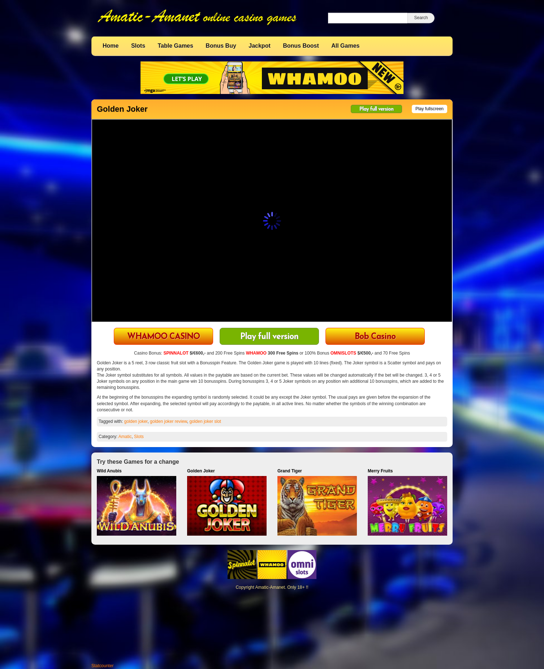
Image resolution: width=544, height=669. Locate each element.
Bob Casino (375, 337)
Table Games (175, 46)
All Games (345, 46)
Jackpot (259, 46)
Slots (138, 46)
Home (110, 46)
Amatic (125, 436)
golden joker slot (205, 421)
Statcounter (102, 665)
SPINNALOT (175, 353)
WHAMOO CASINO (163, 337)
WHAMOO (256, 353)
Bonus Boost (301, 46)
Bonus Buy (221, 46)
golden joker (136, 421)
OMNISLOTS (343, 353)
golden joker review (168, 421)
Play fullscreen (429, 108)
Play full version (376, 109)
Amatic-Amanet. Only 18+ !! (281, 587)
